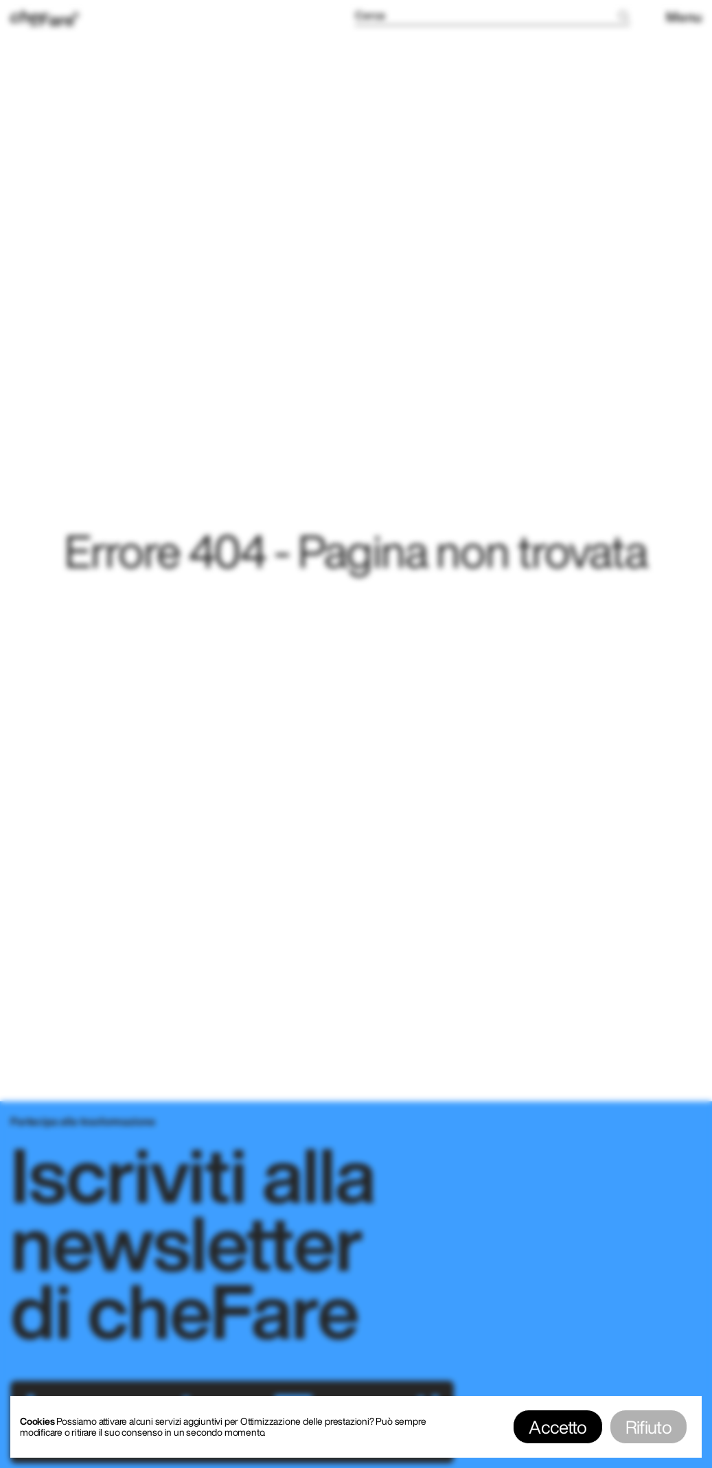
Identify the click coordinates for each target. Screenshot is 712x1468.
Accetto (557, 1427)
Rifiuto (648, 1427)
